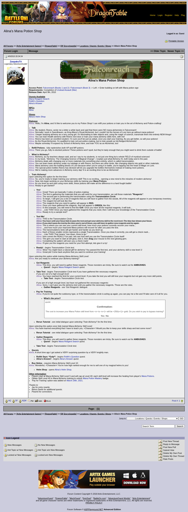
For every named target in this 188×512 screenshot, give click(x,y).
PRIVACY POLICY (94, 503)
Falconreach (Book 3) (80, 88)
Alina (31, 110)
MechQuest (75, 498)
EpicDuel (87, 498)
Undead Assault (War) (67, 90)
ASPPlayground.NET (93, 509)
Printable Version (174, 41)
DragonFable (61, 498)
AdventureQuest (45, 498)
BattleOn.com (99, 498)
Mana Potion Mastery (92, 378)
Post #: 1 (176, 401)
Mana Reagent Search (39, 99)
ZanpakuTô (16, 61)
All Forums (8, 46)
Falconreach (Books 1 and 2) (56, 88)
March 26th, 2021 (75, 380)
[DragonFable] (51, 46)
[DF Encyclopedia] (68, 46)
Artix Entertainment (141, 498)
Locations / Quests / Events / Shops (95, 46)
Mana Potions (148, 376)
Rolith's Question (36, 101)
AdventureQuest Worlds (119, 498)
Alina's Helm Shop (37, 117)
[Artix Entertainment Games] (28, 46)
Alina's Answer (35, 103)
